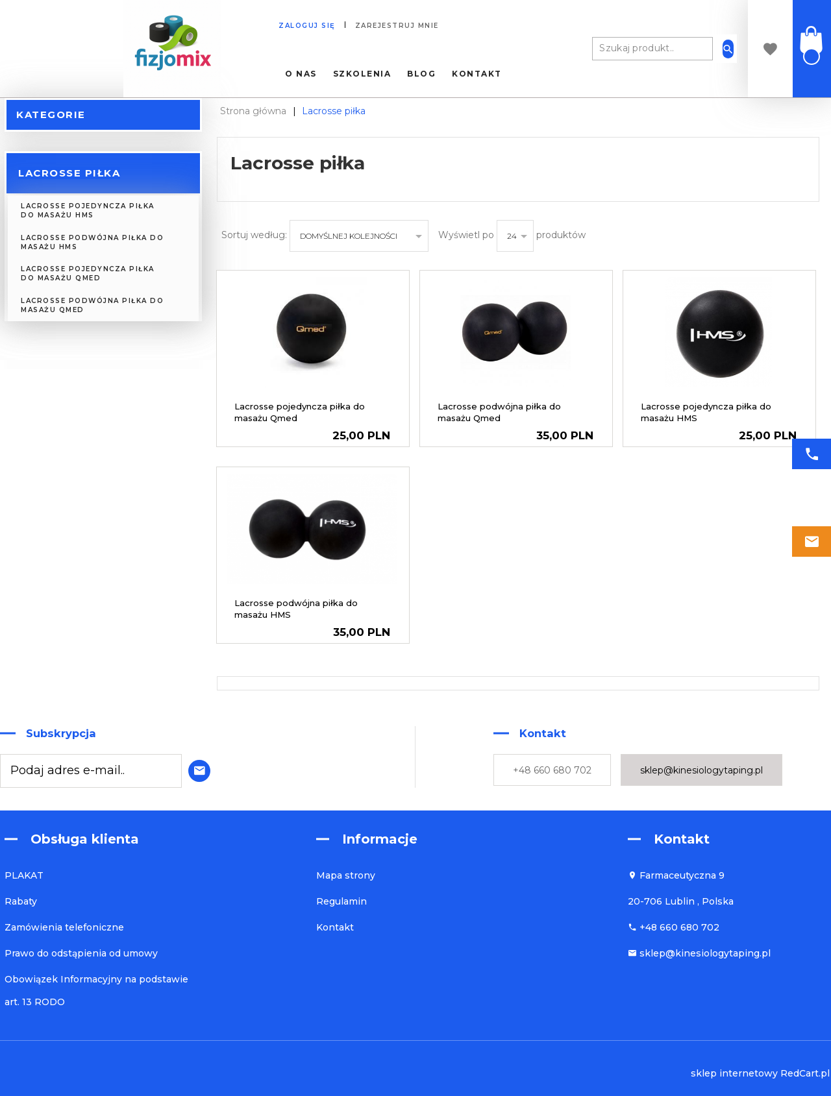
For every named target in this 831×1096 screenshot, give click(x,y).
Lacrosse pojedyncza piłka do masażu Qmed (88, 273)
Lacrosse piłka (69, 173)
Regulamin (341, 901)
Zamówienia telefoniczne (64, 927)
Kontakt (477, 74)
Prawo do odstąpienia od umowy (81, 953)
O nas (301, 74)
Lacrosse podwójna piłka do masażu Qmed (92, 305)
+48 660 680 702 (552, 770)
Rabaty (21, 901)
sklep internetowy (734, 1073)
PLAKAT (24, 875)
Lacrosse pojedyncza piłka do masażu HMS (88, 210)
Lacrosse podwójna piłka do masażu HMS (92, 242)
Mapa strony (345, 875)
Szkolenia (362, 74)
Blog (421, 74)
